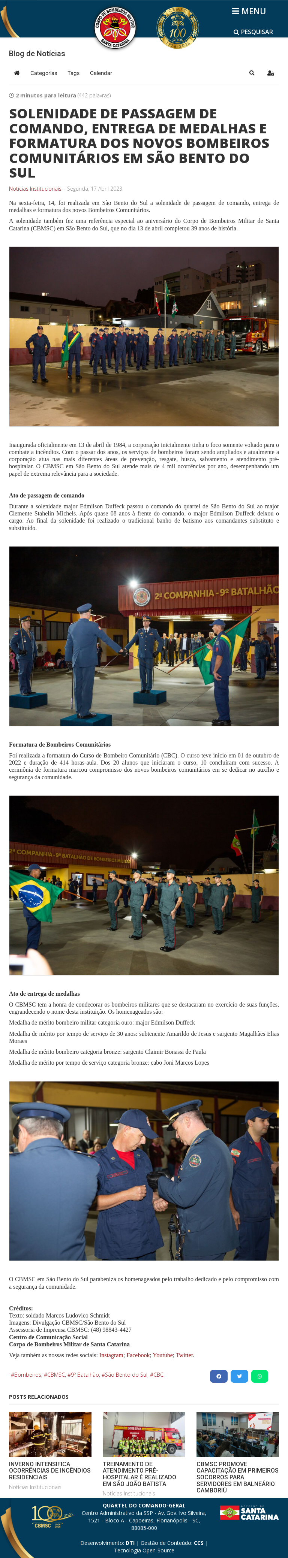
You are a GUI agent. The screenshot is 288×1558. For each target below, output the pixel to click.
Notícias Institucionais (35, 189)
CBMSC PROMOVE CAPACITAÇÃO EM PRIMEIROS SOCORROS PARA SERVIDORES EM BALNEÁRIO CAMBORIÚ (237, 1477)
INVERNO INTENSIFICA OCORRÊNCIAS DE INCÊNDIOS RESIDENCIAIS (50, 1471)
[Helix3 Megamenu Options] (250, 10)
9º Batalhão (85, 1374)
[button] (252, 73)
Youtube (162, 1355)
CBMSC (56, 1374)
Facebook (138, 1355)
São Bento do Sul (126, 1374)
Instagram (111, 1355)
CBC (158, 1374)
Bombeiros (27, 1374)
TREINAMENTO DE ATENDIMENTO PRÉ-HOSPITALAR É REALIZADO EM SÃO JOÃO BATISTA (139, 1474)
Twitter (184, 1355)
